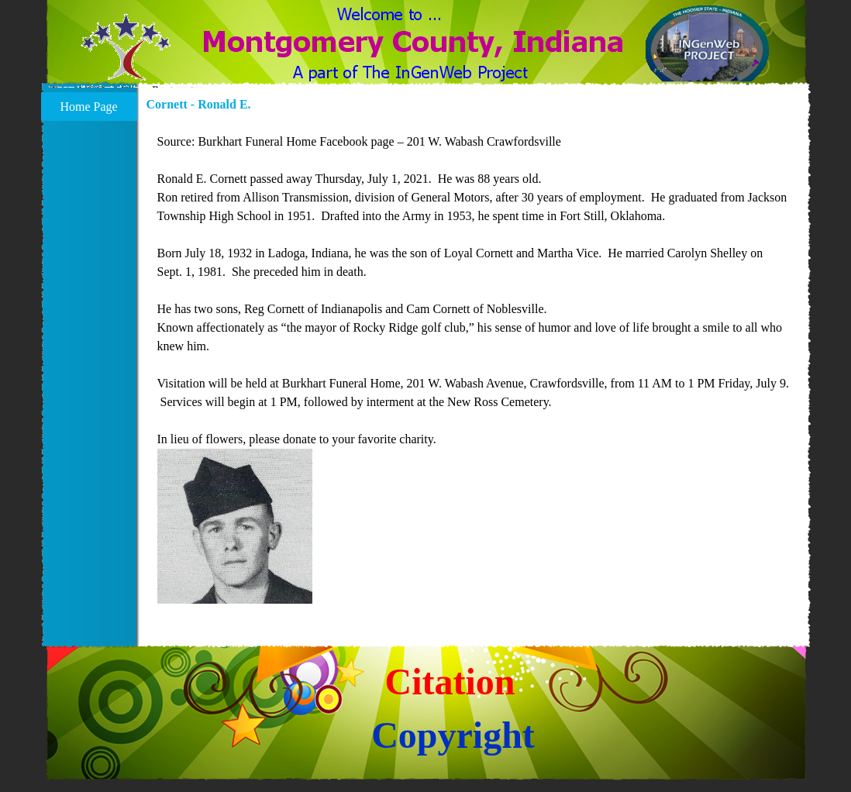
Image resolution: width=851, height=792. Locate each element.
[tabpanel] (474, 370)
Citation (450, 681)
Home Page (88, 106)
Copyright (453, 735)
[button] (126, 57)
